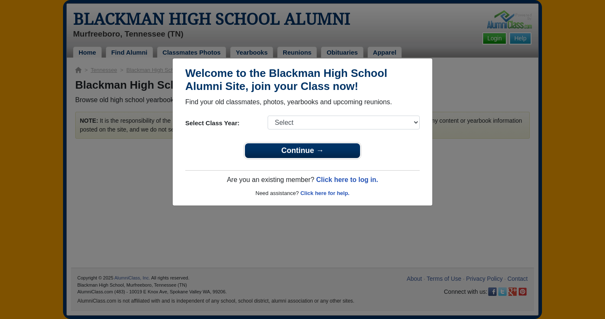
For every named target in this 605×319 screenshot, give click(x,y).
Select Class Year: (212, 123)
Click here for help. (325, 193)
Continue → (302, 150)
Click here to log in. (347, 179)
